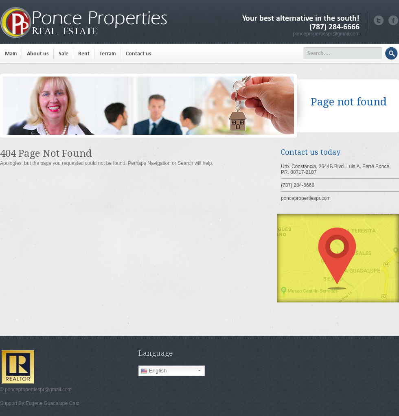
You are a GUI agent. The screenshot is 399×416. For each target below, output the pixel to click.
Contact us (138, 53)
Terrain (107, 53)
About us (38, 53)
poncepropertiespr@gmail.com (326, 34)
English (154, 371)
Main (11, 53)
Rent (84, 53)
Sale (63, 53)
